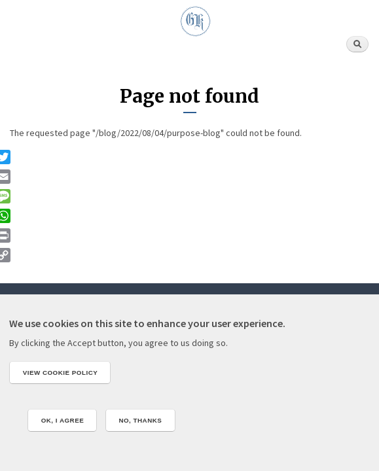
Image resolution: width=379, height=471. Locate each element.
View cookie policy (60, 372)
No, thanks (140, 420)
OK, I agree (62, 420)
